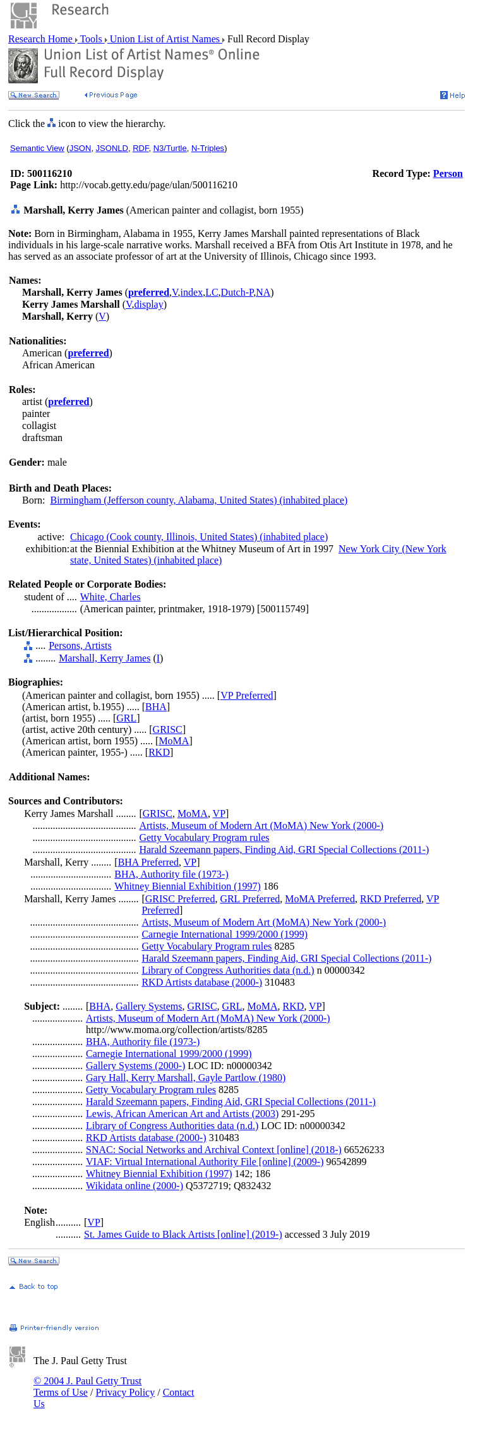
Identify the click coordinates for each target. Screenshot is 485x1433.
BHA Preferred (148, 862)
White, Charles (110, 596)
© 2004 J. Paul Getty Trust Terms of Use (87, 1387)
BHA (156, 706)
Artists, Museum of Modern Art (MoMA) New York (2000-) (261, 825)
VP (219, 813)
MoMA (174, 740)
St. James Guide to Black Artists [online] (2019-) (183, 1234)
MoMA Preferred (320, 898)
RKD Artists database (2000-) (201, 982)
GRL (126, 718)
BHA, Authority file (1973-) (171, 874)
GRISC (168, 729)
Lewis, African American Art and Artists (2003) (182, 1113)
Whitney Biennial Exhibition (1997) (187, 886)
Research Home (41, 38)
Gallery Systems (149, 1006)
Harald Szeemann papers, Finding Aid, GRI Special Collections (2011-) (284, 849)
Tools (91, 38)
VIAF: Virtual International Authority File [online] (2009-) (204, 1161)
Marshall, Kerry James (104, 658)
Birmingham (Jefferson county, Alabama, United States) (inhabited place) (198, 500)
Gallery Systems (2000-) (135, 1065)
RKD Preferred (390, 898)
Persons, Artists (80, 645)
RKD (159, 752)
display (148, 304)
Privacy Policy (125, 1392)
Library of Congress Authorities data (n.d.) (227, 970)
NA (263, 292)
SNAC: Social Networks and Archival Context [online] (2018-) (214, 1149)
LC (211, 292)
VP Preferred (246, 695)
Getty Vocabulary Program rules (204, 837)
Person (448, 173)
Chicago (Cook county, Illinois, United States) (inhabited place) (199, 536)
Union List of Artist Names (164, 38)
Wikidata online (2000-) (134, 1185)
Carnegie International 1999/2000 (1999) (224, 934)
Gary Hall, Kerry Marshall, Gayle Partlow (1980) (185, 1077)
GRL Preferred (250, 898)
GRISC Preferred (180, 898)
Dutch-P (237, 292)
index (192, 292)
